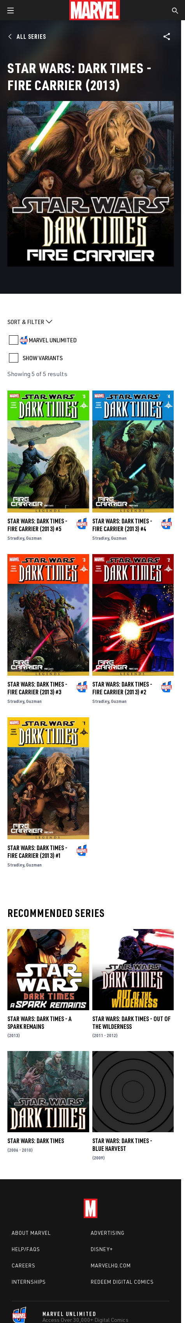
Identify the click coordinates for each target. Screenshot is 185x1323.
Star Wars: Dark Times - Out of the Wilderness (131, 1022)
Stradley (15, 538)
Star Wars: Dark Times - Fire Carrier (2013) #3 (37, 688)
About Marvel (31, 1233)
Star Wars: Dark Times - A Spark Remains (39, 1022)
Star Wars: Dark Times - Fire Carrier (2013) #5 (37, 525)
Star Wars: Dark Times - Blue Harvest (122, 1144)
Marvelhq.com (111, 1265)
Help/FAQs (26, 1249)
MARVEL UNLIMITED (53, 340)
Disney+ (102, 1249)
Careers (23, 1265)
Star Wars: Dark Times (35, 1141)
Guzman (34, 538)
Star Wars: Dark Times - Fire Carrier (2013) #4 (122, 525)
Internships (29, 1282)
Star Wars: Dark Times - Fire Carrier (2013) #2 (122, 688)
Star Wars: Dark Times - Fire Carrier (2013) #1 (37, 851)
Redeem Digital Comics (122, 1282)
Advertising (108, 1233)
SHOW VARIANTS (43, 358)
